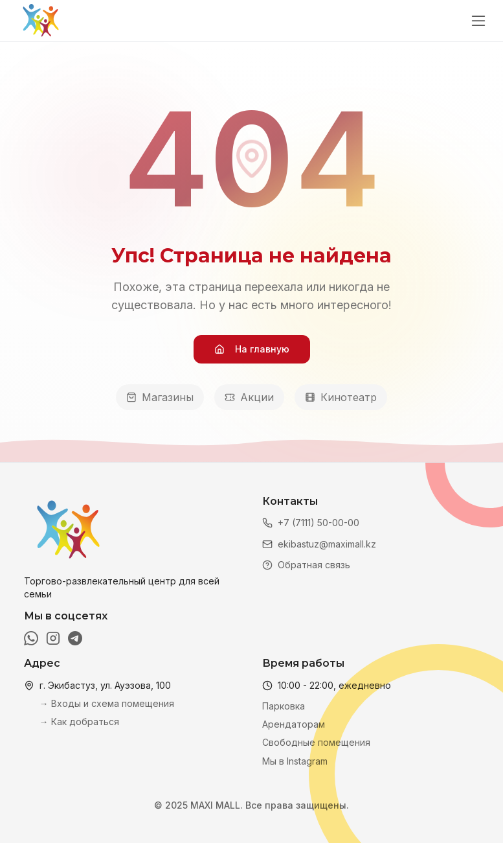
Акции (249, 397)
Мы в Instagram (295, 761)
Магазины (160, 397)
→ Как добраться (79, 721)
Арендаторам (293, 724)
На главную (251, 348)
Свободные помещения (316, 742)
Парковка (283, 705)
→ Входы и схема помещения (106, 703)
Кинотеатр (341, 397)
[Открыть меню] (478, 21)
